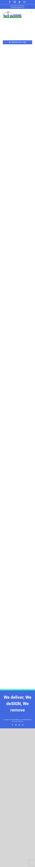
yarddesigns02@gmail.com (17, 7)
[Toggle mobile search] (27, 12)
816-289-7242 (20, 5)
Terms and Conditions (17, 721)
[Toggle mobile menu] (31, 12)
